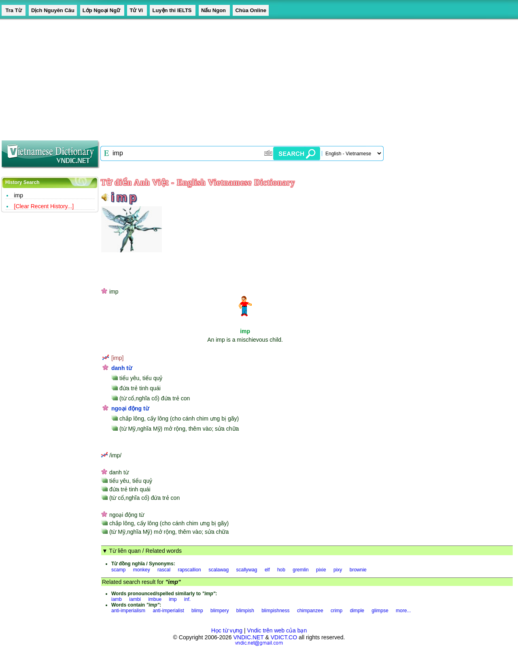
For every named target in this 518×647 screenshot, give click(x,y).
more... (403, 610)
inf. (187, 599)
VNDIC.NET (248, 637)
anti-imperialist (168, 610)
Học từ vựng (226, 630)
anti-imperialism (128, 610)
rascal (163, 570)
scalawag (218, 570)
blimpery (219, 610)
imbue (154, 599)
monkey (141, 570)
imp (18, 195)
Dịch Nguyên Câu (52, 10)
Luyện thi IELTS (172, 10)
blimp (197, 610)
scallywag (246, 570)
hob (281, 570)
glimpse (380, 610)
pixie (321, 570)
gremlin (300, 570)
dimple (357, 610)
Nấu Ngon (214, 10)
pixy (337, 570)
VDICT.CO (284, 637)
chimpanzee (310, 610)
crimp (336, 610)
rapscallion (189, 570)
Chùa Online (250, 10)
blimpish (245, 610)
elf (267, 570)
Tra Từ (13, 10)
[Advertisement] (243, 76)
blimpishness (275, 610)
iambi (135, 599)
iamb (116, 599)
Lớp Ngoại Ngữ (102, 10)
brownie (358, 570)
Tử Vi (137, 10)
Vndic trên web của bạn (277, 630)
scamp (118, 570)
